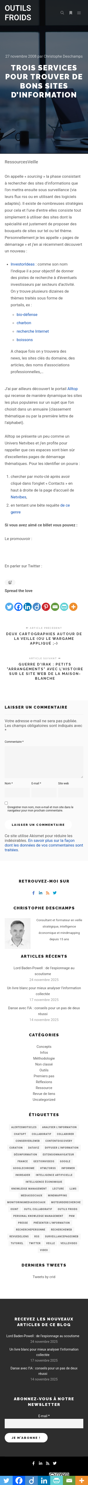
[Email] (55, 603)
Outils (44, 1070)
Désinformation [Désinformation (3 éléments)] (25, 1154)
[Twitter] (9, 603)
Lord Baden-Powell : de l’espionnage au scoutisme (42, 1336)
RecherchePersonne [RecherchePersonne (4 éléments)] (30, 1229)
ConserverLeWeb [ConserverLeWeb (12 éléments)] (28, 1141)
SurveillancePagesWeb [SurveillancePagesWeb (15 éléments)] (62, 1236)
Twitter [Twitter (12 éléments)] (35, 1243)
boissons (25, 339)
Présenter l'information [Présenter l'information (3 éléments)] (52, 1223)
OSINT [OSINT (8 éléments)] (15, 1209)
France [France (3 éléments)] (23, 1161)
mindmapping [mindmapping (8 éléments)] (57, 1195)
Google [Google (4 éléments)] (65, 1161)
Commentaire (14, 741)
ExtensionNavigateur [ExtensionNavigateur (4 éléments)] (58, 1154)
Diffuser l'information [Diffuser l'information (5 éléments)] (62, 1147)
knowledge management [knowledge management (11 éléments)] (29, 1188)
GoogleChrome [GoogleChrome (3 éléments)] (24, 1168)
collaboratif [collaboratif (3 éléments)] (41, 1134)
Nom (9, 783)
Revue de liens (44, 1094)
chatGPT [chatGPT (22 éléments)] (20, 1134)
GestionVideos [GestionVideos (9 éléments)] (44, 1161)
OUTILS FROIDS (18, 13)
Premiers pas (44, 1076)
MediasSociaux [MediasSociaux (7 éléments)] (31, 1195)
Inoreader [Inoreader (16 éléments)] (22, 1175)
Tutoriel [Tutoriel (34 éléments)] (17, 1243)
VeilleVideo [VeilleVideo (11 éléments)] (69, 1243)
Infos (44, 1052)
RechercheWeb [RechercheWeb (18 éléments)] (61, 1229)
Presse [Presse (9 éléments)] (23, 1223)
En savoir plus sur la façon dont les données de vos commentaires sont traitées (44, 845)
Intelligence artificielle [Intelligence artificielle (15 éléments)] (54, 1175)
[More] (73, 603)
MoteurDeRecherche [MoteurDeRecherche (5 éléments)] (66, 1202)
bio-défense (27, 314)
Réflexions (44, 1082)
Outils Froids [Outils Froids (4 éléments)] (67, 1209)
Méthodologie (44, 1058)
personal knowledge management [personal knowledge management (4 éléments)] (38, 1216)
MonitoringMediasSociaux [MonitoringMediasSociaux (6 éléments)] (26, 1202)
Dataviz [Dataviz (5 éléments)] (33, 1147)
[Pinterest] (46, 603)
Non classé (44, 1064)
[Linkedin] (27, 603)
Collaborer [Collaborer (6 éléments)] (65, 1134)
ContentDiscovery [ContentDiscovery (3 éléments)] (58, 1141)
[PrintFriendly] (64, 603)
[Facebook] (18, 603)
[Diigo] (37, 603)
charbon (24, 322)
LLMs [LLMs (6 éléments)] (73, 1188)
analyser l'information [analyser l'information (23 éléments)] (59, 1127)
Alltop (72, 388)
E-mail (36, 783)
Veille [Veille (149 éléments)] (50, 1243)
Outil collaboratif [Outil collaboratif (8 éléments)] (38, 1209)
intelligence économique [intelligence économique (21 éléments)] (44, 1182)
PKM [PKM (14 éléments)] (72, 1216)
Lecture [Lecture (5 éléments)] (58, 1188)
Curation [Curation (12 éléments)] (16, 1147)
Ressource (44, 1088)
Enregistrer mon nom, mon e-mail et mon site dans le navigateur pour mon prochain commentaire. (40, 809)
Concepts (44, 1047)
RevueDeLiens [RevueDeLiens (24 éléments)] (19, 1236)
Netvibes (18, 497)
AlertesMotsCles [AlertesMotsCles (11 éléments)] (24, 1127)
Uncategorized (44, 1100)
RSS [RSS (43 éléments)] (36, 1236)
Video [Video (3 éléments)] (44, 1250)
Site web (63, 783)
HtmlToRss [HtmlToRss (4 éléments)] (48, 1168)
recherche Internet (33, 331)
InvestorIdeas (23, 264)
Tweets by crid (44, 1277)
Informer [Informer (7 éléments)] (68, 1168)
